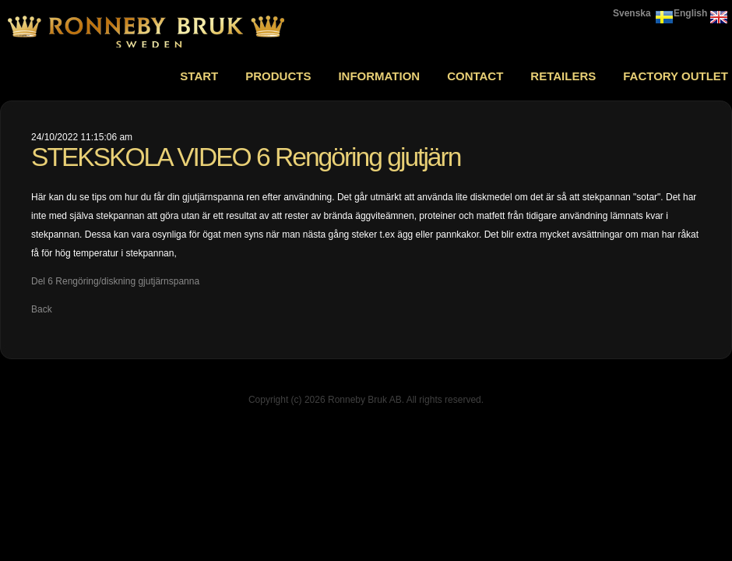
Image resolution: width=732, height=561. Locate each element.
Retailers (563, 76)
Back (41, 309)
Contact (475, 76)
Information (379, 76)
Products (278, 76)
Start (199, 76)
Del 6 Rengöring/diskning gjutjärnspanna (115, 281)
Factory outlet (675, 76)
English (690, 13)
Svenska (632, 13)
